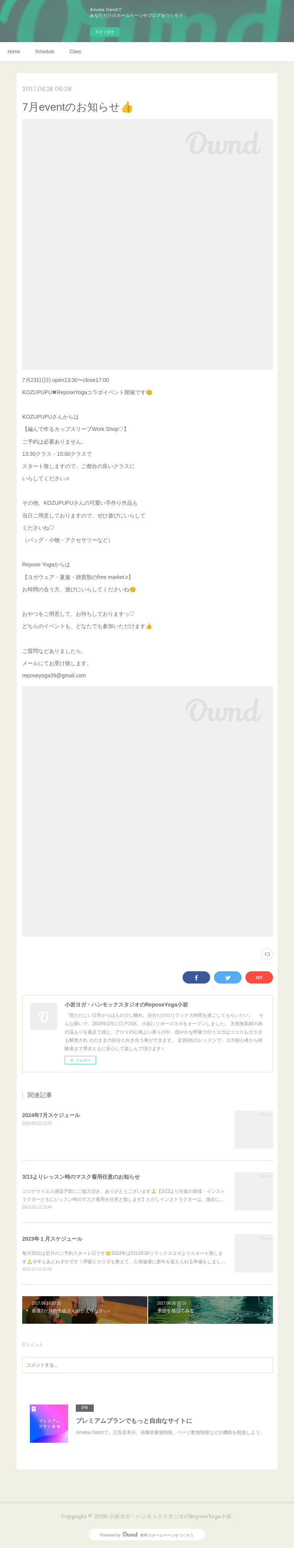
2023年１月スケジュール (52, 1239)
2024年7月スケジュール (51, 1115)
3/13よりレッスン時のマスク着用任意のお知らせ (81, 1177)
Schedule (44, 51)
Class (75, 51)
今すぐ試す (104, 32)
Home (14, 51)
